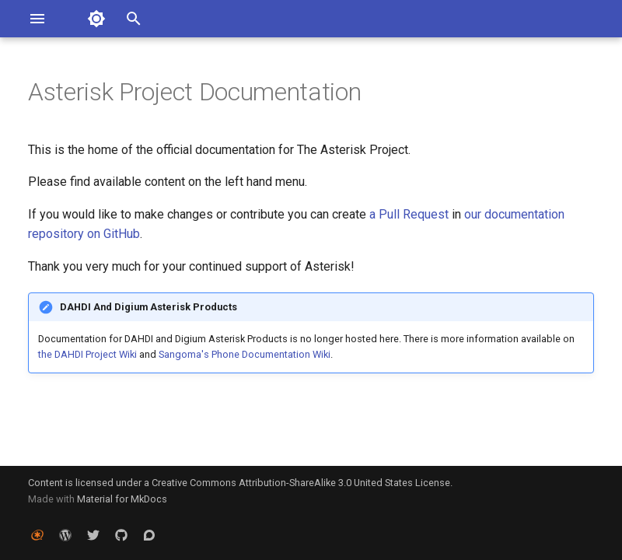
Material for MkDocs (122, 499)
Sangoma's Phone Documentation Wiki (244, 354)
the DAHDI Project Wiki (87, 354)
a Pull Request (409, 214)
